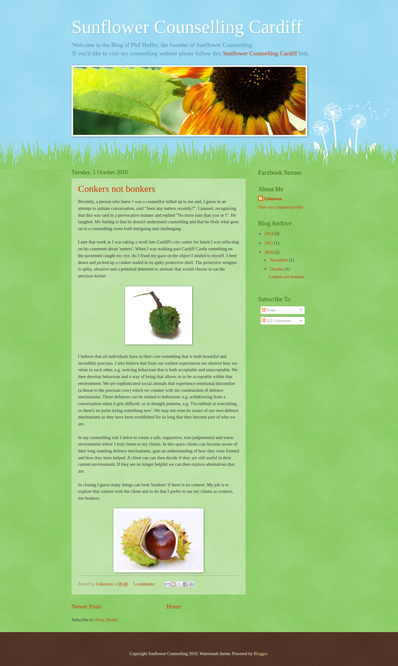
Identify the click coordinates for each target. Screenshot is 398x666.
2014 (269, 233)
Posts (269, 310)
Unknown (273, 199)
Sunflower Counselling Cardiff (187, 26)
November (279, 260)
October (277, 269)
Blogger (260, 653)
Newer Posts (87, 606)
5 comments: (144, 584)
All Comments (277, 320)
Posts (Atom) (106, 619)
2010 (269, 252)
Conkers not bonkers (116, 188)
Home (173, 606)
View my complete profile (280, 207)
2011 (269, 243)
